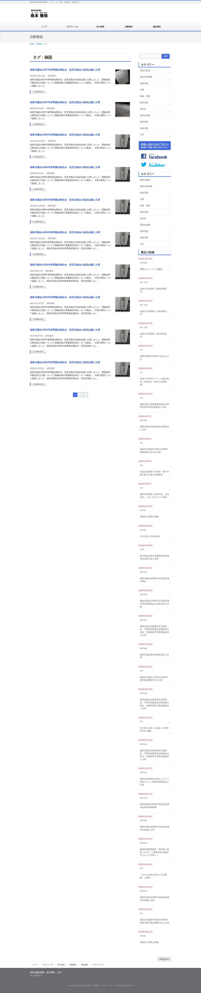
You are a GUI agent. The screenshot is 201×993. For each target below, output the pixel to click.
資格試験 (144, 128)
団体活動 (144, 102)
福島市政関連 (146, 77)
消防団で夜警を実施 (149, 516)
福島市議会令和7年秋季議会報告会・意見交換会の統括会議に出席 (65, 70)
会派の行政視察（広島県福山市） (153, 312)
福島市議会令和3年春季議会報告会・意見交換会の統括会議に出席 (65, 330)
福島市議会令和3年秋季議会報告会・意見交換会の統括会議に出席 (65, 297)
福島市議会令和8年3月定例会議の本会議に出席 (154, 828)
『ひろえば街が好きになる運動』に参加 (153, 876)
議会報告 (84, 965)
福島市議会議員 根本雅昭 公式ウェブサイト (97, 985)
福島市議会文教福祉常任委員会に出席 (154, 428)
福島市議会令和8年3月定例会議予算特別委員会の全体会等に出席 (154, 604)
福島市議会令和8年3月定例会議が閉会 (154, 580)
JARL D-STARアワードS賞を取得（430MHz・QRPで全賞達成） (154, 381)
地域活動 (144, 83)
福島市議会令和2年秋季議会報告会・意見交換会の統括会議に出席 (65, 362)
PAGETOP (164, 959)
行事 (142, 90)
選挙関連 (144, 122)
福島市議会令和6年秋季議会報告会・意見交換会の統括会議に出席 (65, 134)
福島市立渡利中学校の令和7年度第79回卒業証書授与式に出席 (154, 921)
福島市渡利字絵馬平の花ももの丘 (154, 357)
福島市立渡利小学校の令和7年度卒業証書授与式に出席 (154, 678)
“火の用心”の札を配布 (150, 536)
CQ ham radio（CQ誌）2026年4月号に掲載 (154, 729)
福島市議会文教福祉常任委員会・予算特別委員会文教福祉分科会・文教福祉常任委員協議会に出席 (154, 630)
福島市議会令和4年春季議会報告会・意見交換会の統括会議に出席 (65, 264)
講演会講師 (145, 115)
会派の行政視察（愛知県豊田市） (153, 290)
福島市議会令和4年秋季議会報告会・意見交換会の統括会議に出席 (65, 232)
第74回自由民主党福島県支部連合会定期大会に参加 (154, 557)
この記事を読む (38, 92)
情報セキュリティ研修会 (151, 269)
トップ (35, 965)
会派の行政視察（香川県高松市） (153, 335)
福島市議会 (51, 76)
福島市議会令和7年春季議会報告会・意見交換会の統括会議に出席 (65, 102)
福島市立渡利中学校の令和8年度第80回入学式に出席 (154, 450)
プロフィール (47, 965)
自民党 (143, 109)
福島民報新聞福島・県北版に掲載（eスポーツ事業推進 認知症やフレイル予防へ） (154, 852)
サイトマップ (98, 965)
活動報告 (72, 965)
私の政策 (61, 965)
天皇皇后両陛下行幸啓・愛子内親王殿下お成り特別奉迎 (154, 473)
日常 (142, 134)
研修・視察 (145, 96)
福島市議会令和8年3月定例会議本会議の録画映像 (154, 805)
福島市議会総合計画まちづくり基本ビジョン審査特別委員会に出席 (154, 782)
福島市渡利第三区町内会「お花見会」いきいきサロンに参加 (154, 495)
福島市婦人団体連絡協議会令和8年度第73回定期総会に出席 (154, 405)
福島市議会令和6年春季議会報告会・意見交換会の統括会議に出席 (65, 167)
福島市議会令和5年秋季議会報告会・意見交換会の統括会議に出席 (65, 200)
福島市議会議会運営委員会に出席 (154, 656)
